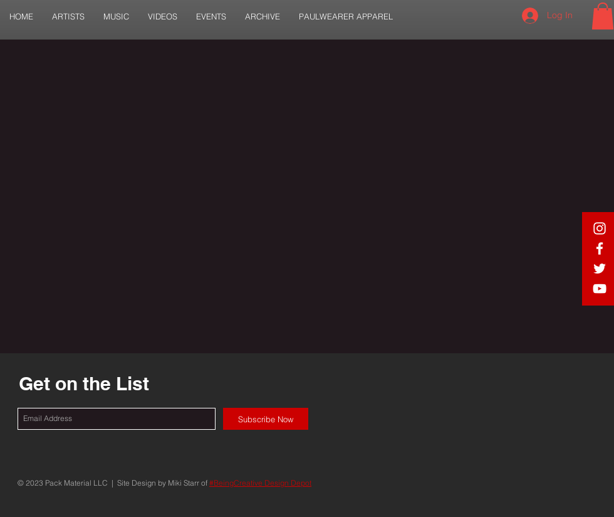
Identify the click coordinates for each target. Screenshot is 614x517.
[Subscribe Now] (265, 419)
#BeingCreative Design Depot (260, 483)
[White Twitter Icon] (599, 268)
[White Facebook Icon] (599, 248)
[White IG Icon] (599, 228)
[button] (68, 17)
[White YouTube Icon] (599, 288)
